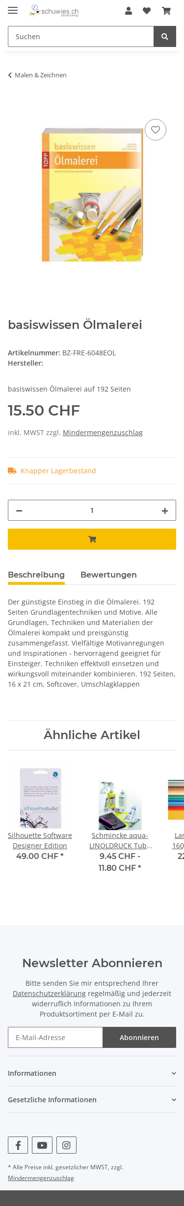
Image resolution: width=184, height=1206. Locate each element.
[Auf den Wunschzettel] (155, 129)
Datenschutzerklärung (49, 993)
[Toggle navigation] (13, 6)
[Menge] (92, 510)
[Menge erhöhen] (165, 510)
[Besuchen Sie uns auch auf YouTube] (42, 1145)
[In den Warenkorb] (16, 105)
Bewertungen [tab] (108, 575)
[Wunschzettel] (146, 11)
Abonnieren (139, 1037)
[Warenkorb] (166, 11)
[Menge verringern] (19, 510)
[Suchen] (81, 36)
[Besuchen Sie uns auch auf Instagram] (66, 1145)
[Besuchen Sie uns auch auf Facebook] (18, 1145)
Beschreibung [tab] (36, 575)
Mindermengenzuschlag (103, 432)
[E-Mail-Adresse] (55, 1037)
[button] (128, 11)
